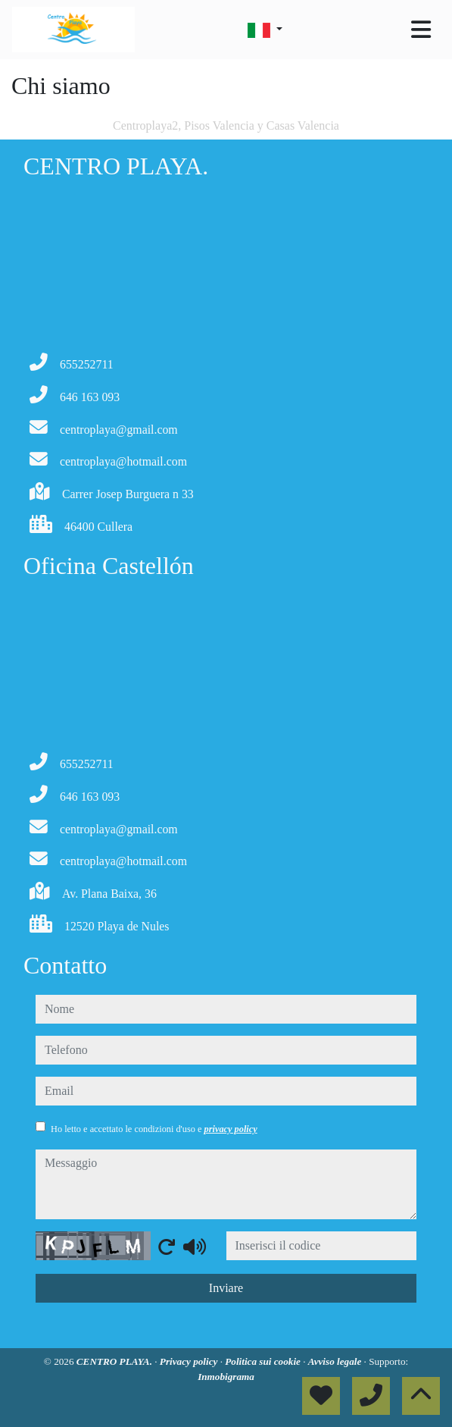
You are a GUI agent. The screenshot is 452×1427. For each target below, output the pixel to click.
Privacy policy (190, 1361)
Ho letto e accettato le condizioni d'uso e (154, 1129)
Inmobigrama (226, 1376)
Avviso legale (336, 1361)
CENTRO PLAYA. (115, 1361)
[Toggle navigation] (421, 29)
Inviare (226, 1287)
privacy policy (230, 1129)
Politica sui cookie (264, 1361)
